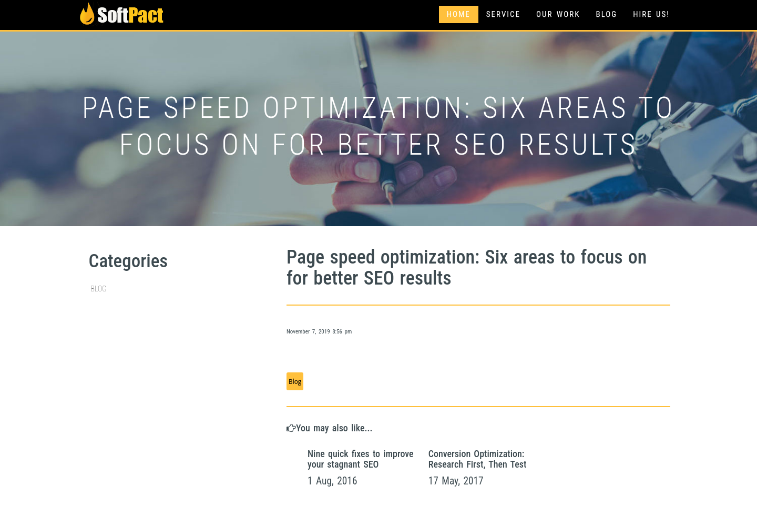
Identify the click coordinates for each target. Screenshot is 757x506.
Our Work (558, 14)
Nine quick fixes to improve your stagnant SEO (361, 459)
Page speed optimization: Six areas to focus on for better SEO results (467, 267)
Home (458, 14)
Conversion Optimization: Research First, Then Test (477, 459)
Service (503, 14)
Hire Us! (651, 14)
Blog (606, 14)
